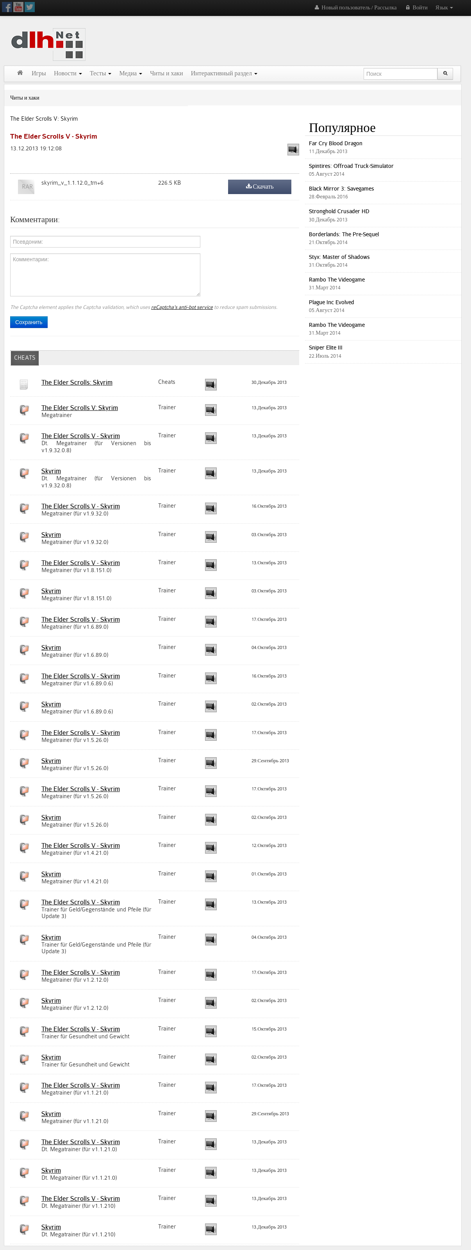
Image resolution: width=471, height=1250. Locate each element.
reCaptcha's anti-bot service (182, 307)
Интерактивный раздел (224, 73)
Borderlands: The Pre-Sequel (344, 234)
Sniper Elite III (326, 347)
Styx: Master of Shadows (339, 256)
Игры (39, 73)
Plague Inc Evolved (331, 302)
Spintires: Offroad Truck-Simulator (351, 165)
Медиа (130, 73)
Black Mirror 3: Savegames (341, 188)
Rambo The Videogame (337, 279)
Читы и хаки (166, 73)
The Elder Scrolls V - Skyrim (80, 436)
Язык (444, 8)
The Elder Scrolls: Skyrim (76, 382)
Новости (68, 73)
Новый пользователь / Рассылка (354, 8)
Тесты (101, 73)
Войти (416, 8)
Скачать (260, 187)
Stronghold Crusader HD (339, 211)
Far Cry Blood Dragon (335, 143)
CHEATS (25, 358)
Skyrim (51, 471)
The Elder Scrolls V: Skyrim (44, 119)
